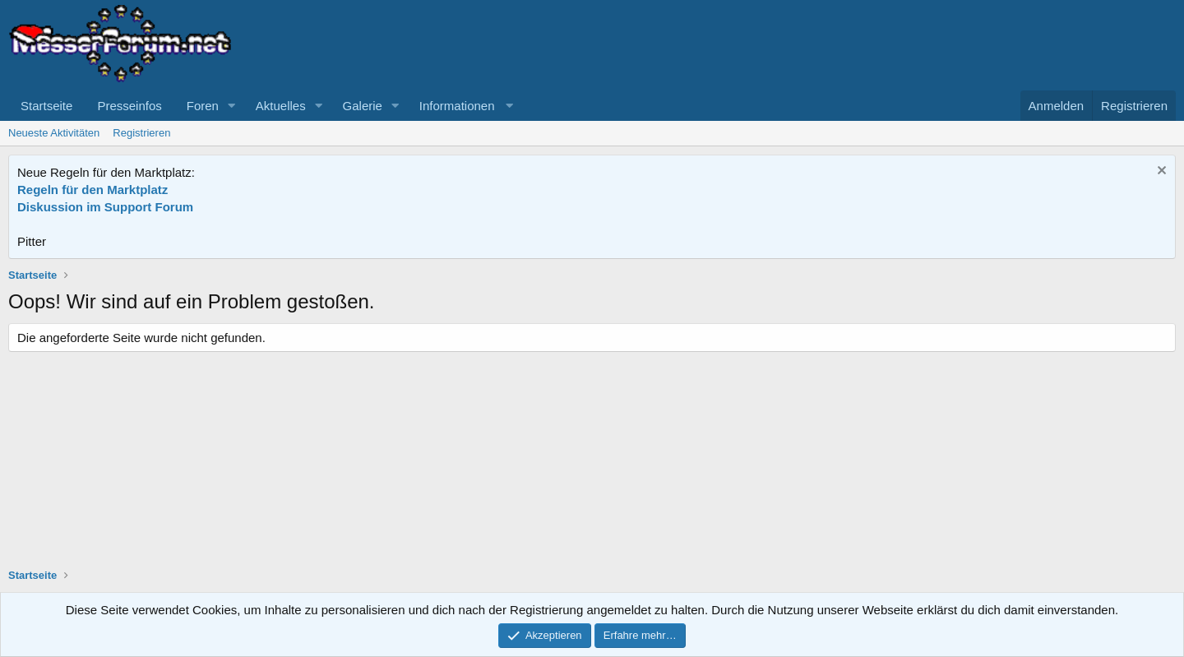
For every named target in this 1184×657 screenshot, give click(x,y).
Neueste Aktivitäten (53, 133)
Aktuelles (281, 106)
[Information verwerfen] (1160, 172)
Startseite (46, 106)
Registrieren (141, 133)
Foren (203, 106)
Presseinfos (129, 106)
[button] (231, 105)
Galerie (362, 106)
